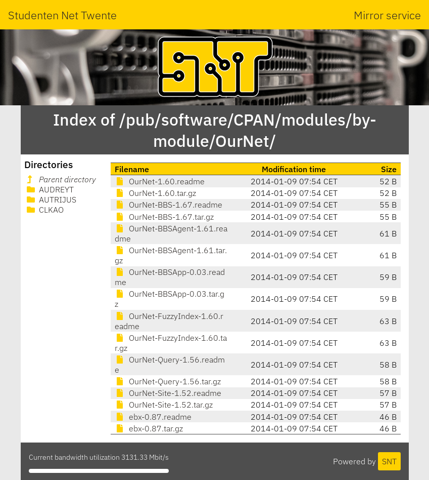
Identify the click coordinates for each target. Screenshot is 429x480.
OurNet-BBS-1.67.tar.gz (164, 217)
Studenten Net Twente (62, 15)
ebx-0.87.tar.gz (149, 428)
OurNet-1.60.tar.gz (155, 193)
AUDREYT (49, 189)
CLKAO (44, 210)
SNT (389, 461)
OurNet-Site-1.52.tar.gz (164, 404)
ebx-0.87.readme (153, 417)
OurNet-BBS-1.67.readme (168, 204)
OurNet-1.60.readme (160, 181)
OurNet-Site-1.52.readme (168, 393)
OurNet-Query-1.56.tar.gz (168, 381)
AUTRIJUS (50, 199)
